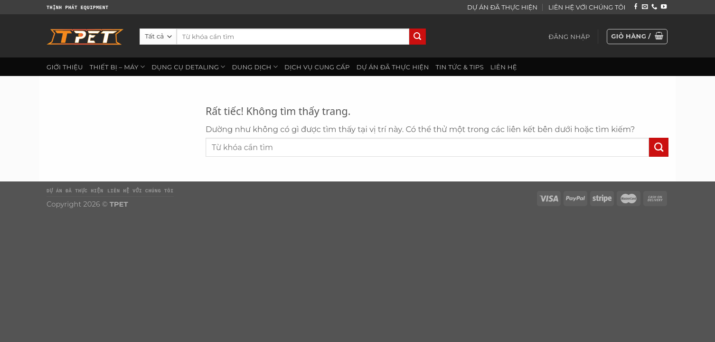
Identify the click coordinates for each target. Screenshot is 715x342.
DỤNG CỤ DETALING (188, 66)
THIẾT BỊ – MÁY (117, 66)
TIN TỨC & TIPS (459, 67)
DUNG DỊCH (255, 66)
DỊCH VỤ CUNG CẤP (317, 67)
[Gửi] (417, 36)
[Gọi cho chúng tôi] (654, 7)
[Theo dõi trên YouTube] (664, 7)
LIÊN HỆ (503, 67)
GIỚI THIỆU (65, 67)
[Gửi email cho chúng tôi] (645, 7)
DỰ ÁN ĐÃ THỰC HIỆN (502, 7)
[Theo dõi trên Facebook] (636, 7)
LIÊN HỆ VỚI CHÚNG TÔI (586, 7)
